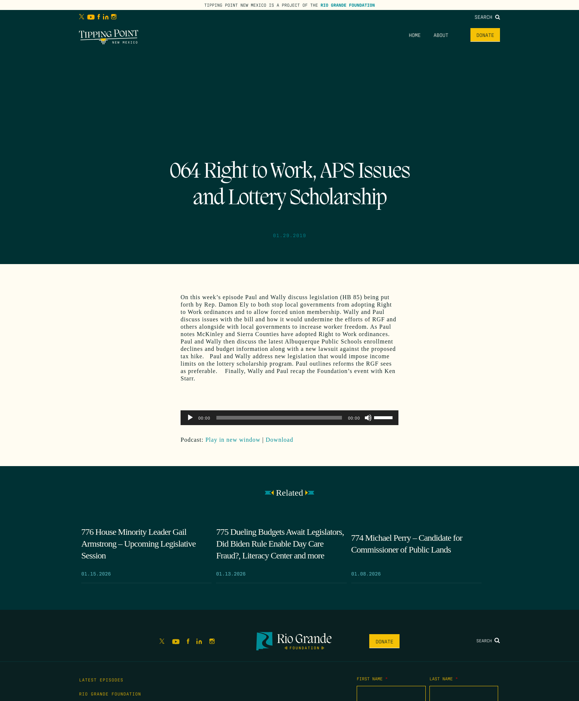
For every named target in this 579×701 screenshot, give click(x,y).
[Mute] (368, 417)
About (441, 34)
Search (487, 16)
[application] (289, 417)
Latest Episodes (101, 680)
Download (280, 440)
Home (415, 34)
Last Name (443, 678)
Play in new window (232, 440)
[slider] (279, 418)
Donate (485, 34)
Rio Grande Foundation (348, 5)
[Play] (190, 417)
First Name (372, 678)
